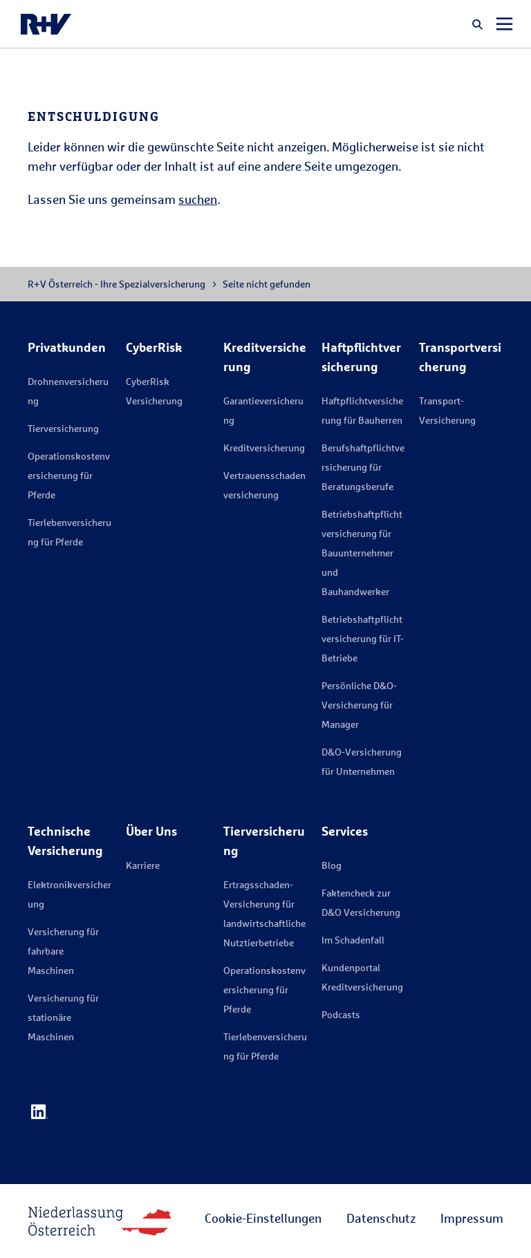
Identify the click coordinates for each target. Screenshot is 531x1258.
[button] (478, 24)
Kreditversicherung (264, 447)
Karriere (143, 865)
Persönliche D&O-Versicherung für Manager (359, 705)
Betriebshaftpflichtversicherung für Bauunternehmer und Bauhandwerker (362, 552)
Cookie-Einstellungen (263, 1218)
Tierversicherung (63, 428)
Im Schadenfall (353, 939)
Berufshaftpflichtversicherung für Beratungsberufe (363, 467)
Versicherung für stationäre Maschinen (63, 1017)
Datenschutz (381, 1218)
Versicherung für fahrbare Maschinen (63, 951)
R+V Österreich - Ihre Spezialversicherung (116, 283)
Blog (332, 865)
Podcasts (341, 1014)
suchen (197, 199)
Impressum (471, 1218)
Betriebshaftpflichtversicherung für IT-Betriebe (363, 638)
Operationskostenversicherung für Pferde (69, 475)
